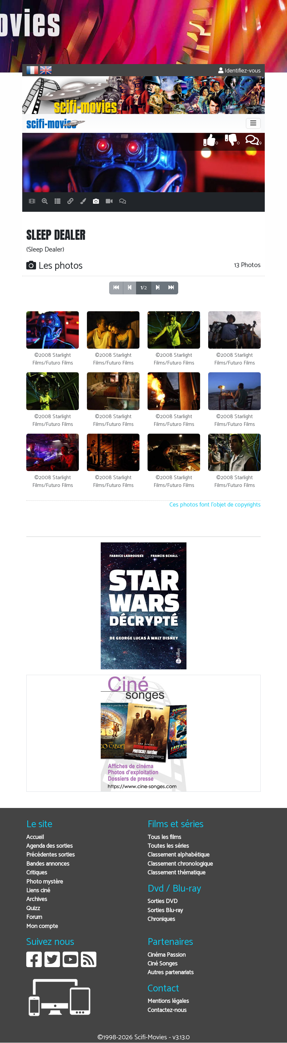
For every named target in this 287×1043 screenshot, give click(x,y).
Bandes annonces (47, 864)
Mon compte (42, 926)
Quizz (33, 909)
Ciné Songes (163, 964)
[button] (157, 288)
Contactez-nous (167, 1010)
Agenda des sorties (49, 846)
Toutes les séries (168, 846)
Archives (36, 899)
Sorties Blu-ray (165, 911)
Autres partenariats (171, 973)
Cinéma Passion (167, 955)
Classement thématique (176, 873)
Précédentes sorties (50, 855)
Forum (34, 917)
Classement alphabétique (179, 855)
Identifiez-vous (239, 71)
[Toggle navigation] (253, 123)
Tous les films (164, 837)
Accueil (35, 837)
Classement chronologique (180, 864)
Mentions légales (168, 1001)
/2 (143, 287)
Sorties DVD (163, 901)
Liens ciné (38, 891)
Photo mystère (44, 882)
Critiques (36, 873)
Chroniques (161, 919)
